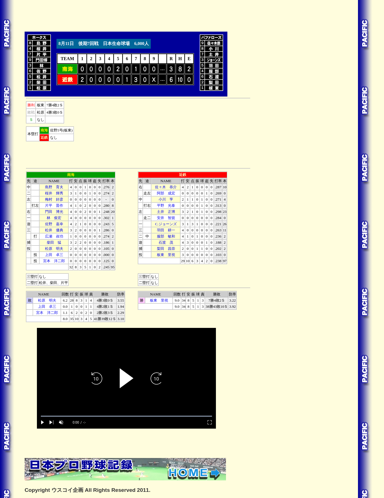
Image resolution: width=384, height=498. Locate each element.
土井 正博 (166, 212)
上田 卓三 (54, 255)
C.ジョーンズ (165, 224)
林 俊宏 (54, 218)
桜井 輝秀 (54, 193)
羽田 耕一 (166, 230)
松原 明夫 (54, 248)
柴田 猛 (54, 242)
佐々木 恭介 (166, 187)
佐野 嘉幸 (54, 224)
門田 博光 (54, 212)
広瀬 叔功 (54, 236)
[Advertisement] (126, 14)
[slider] (126, 416)
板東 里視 (166, 255)
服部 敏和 (166, 236)
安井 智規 (166, 218)
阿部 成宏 (166, 193)
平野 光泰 (166, 205)
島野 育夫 (54, 187)
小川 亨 (166, 199)
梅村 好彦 (54, 199)
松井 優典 (54, 230)
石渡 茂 (166, 242)
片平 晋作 (54, 205)
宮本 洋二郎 (54, 261)
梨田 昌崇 (166, 248)
